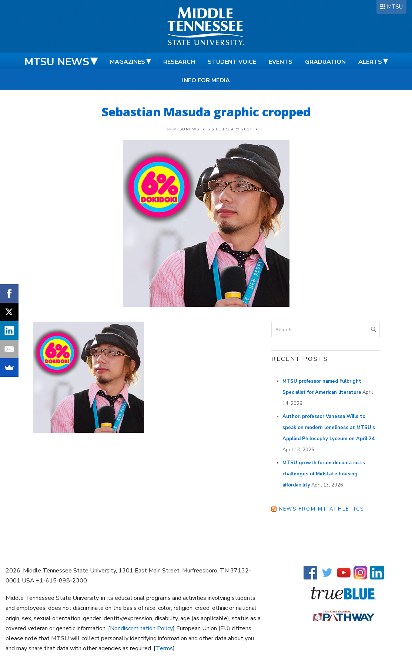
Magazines (127, 62)
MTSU (395, 6)
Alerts (370, 62)
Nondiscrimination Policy (141, 628)
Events (280, 62)
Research (179, 62)
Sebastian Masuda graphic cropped (206, 112)
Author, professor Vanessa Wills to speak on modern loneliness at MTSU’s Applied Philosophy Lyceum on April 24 (328, 427)
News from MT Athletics (321, 509)
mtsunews (186, 129)
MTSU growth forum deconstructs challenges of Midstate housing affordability (323, 473)
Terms (164, 648)
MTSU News (56, 62)
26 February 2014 (230, 129)
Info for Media (206, 80)
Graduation (325, 62)
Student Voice (232, 62)
